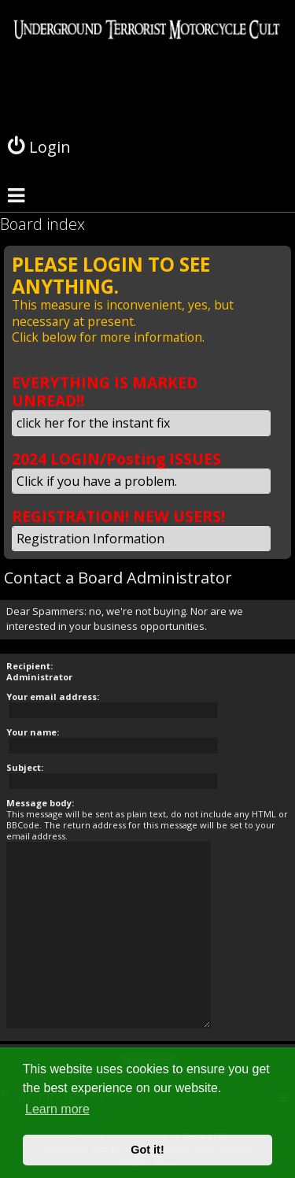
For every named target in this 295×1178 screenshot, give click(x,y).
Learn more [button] (57, 1109)
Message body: (40, 803)
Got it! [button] (147, 1149)
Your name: (32, 732)
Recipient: (29, 666)
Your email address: (52, 696)
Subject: (24, 767)
